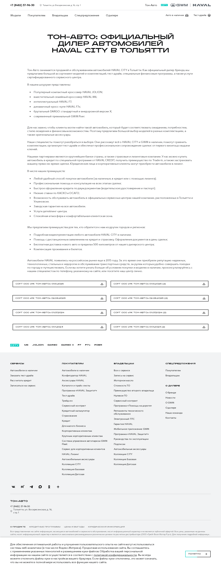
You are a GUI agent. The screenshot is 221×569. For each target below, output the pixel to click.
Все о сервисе (122, 370)
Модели (15, 15)
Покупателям (36, 15)
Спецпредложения (85, 15)
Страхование (69, 415)
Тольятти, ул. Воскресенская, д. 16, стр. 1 (31, 511)
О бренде (170, 392)
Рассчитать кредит (20, 380)
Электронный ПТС (124, 418)
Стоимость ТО (122, 385)
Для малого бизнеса (74, 426)
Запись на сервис (124, 375)
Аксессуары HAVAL (73, 380)
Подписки (119, 444)
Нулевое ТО (120, 395)
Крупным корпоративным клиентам (82, 436)
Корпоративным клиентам (77, 430)
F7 (79, 345)
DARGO (52, 345)
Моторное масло (124, 380)
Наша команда (173, 412)
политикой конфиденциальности (115, 555)
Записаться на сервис (23, 385)
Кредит (66, 420)
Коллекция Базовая (73, 469)
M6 (26, 345)
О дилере (110, 15)
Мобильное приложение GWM (131, 429)
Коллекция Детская (73, 474)
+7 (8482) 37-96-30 (20, 506)
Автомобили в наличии (23, 370)
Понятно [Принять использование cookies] (198, 553)
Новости (170, 397)
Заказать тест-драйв (21, 375)
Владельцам (59, 15)
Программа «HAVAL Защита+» (79, 390)
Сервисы (17, 363)
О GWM (169, 402)
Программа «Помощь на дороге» (133, 405)
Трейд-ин (67, 400)
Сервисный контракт (74, 405)
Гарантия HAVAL (123, 424)
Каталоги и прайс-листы (76, 385)
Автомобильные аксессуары (78, 459)
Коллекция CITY (71, 464)
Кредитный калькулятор (76, 410)
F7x (87, 345)
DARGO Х (67, 345)
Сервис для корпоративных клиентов (83, 449)
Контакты (170, 417)
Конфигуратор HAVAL (74, 375)
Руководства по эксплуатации (131, 439)
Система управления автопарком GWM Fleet (84, 442)
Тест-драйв (68, 395)
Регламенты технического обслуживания (129, 412)
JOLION (38, 345)
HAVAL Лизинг (70, 454)
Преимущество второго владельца (134, 390)
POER (98, 345)
